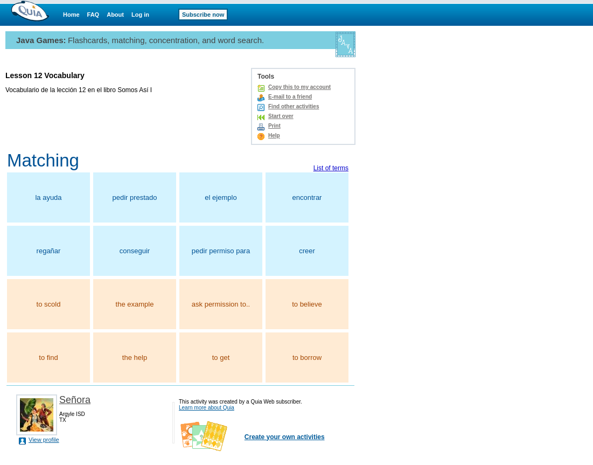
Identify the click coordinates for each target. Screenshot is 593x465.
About (115, 14)
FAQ (93, 14)
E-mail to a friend (290, 97)
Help (274, 135)
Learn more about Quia (206, 408)
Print (274, 126)
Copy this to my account (299, 87)
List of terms (330, 168)
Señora (74, 399)
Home (71, 14)
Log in (140, 14)
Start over (281, 116)
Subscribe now (203, 14)
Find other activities (293, 106)
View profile (44, 439)
